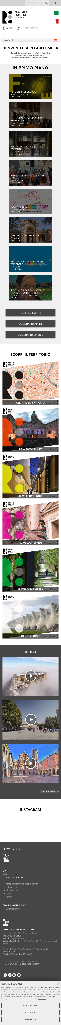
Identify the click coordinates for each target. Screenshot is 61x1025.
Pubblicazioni (12, 886)
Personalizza (30, 1019)
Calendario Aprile (30, 323)
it (55, 3)
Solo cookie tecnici (30, 1005)
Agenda (9, 893)
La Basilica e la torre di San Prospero (30, 785)
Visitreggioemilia (14, 908)
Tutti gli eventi (30, 312)
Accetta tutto (30, 1012)
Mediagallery (12, 890)
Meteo (9, 896)
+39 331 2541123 (33, 941)
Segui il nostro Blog (14, 905)
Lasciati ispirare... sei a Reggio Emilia (30, 742)
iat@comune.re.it (18, 938)
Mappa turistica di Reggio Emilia (22, 883)
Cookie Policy (42, 999)
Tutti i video (50, 791)
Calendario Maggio (30, 334)
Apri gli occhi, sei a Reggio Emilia (30, 698)
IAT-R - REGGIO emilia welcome (19, 929)
